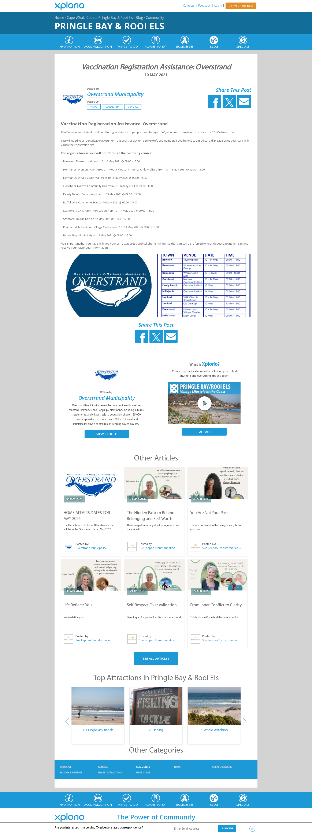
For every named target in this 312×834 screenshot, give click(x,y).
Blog (139, 17)
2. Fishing (156, 730)
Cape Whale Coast (81, 17)
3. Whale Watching (214, 730)
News (94, 106)
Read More (204, 432)
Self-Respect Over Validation (152, 604)
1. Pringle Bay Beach (98, 730)
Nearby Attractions (110, 772)
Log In (218, 5)
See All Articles (156, 658)
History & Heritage (71, 772)
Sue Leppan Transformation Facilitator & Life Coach (158, 548)
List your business (241, 6)
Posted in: (92, 101)
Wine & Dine (143, 772)
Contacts (188, 5)
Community (155, 17)
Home (59, 17)
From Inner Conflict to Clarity (216, 604)
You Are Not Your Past (209, 512)
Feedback (204, 5)
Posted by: (93, 88)
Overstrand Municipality (115, 94)
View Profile (106, 434)
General (133, 106)
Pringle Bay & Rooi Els (115, 17)
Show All (65, 766)
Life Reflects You (77, 604)
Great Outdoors (222, 766)
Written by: (106, 392)
